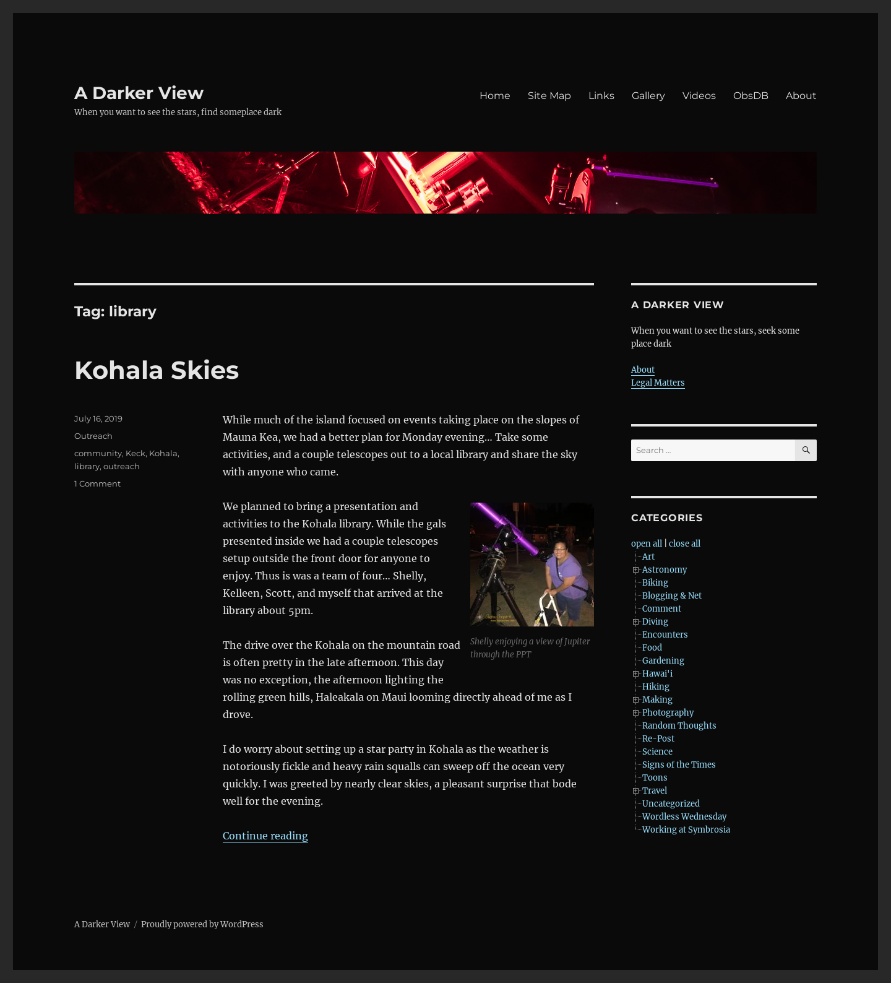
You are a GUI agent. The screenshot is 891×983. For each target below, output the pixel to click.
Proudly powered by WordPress (202, 924)
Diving (655, 622)
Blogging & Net (672, 596)
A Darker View (139, 92)
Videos (699, 96)
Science (657, 752)
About (801, 96)
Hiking (655, 687)
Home (495, 96)
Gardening (663, 661)
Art (648, 557)
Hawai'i (657, 674)
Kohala (163, 453)
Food (652, 648)
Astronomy (664, 570)
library (87, 466)
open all (646, 544)
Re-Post (658, 739)
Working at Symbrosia (686, 830)
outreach (121, 466)
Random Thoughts (679, 726)
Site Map (549, 96)
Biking (655, 583)
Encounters (665, 635)
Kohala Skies (156, 370)
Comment (661, 609)
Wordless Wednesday (684, 817)
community (98, 453)
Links (601, 96)
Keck (135, 453)
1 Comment (97, 483)
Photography (668, 713)
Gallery (648, 96)
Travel (654, 791)
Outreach (93, 436)
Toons (655, 778)
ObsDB (750, 96)
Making (657, 700)
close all (684, 544)
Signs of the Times (679, 765)
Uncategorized (671, 804)
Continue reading (265, 835)
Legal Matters (658, 383)
